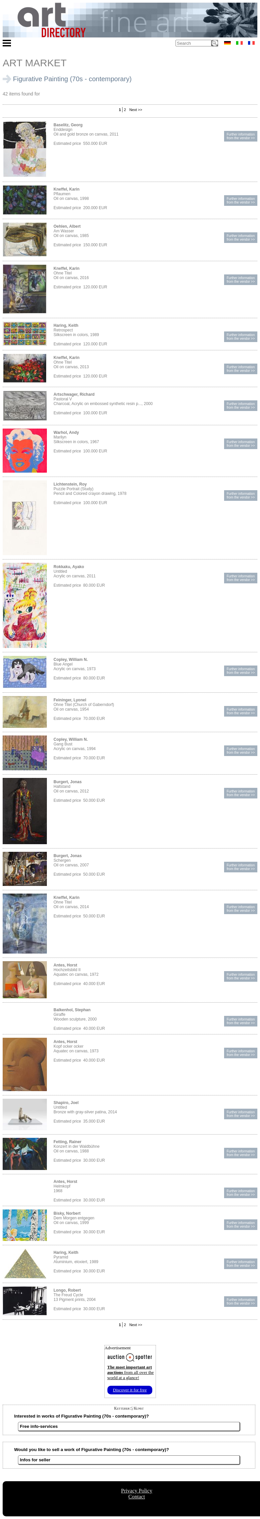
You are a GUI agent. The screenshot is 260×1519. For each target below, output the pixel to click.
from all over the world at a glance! (130, 1372)
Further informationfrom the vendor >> (241, 136)
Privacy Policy (136, 1490)
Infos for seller (35, 1459)
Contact (136, 1496)
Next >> (135, 110)
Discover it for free (130, 1389)
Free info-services (39, 1426)
